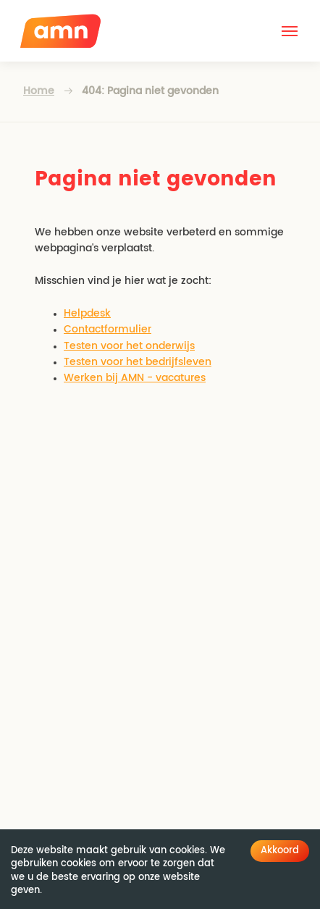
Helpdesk (87, 314)
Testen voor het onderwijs (129, 346)
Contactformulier (107, 329)
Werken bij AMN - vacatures (135, 378)
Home (38, 91)
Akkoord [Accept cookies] (280, 850)
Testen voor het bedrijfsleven (137, 362)
